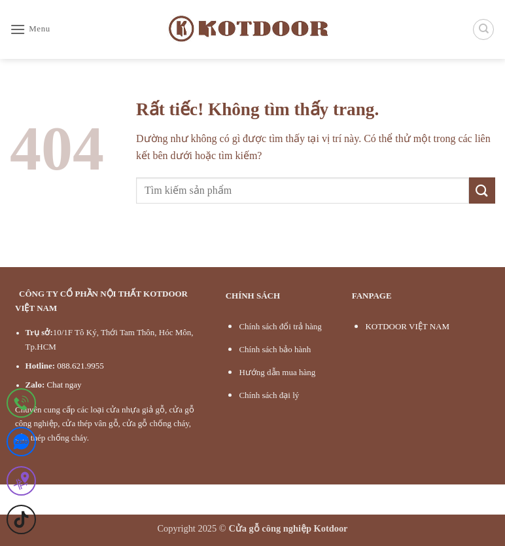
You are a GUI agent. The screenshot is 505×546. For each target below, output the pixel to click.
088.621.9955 (80, 366)
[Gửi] (482, 190)
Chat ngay (63, 385)
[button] (30, 29)
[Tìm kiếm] (483, 29)
